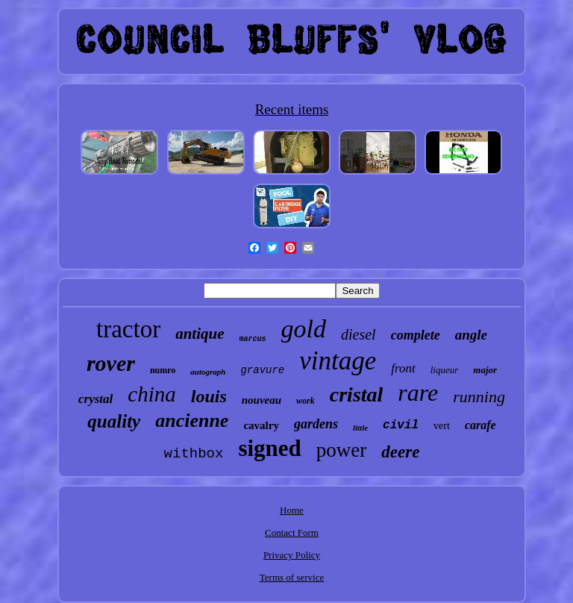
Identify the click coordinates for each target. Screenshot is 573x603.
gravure (262, 370)
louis (209, 396)
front (403, 368)
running (479, 396)
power (341, 450)
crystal (95, 399)
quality (113, 421)
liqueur (444, 369)
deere (400, 452)
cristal (356, 394)
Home (292, 510)
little (360, 427)
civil (401, 425)
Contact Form (292, 532)
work (305, 401)
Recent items (292, 109)
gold (303, 329)
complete (415, 335)
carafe (480, 425)
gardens (316, 423)
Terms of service (292, 577)
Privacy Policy (291, 554)
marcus (252, 339)
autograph (207, 371)
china (151, 394)
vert (441, 425)
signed (269, 448)
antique (199, 334)
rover (111, 363)
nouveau (261, 400)
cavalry (260, 425)
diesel (358, 334)
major (485, 369)
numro (162, 370)
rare (418, 392)
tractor (128, 329)
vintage (337, 360)
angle (471, 335)
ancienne (191, 420)
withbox (194, 454)
